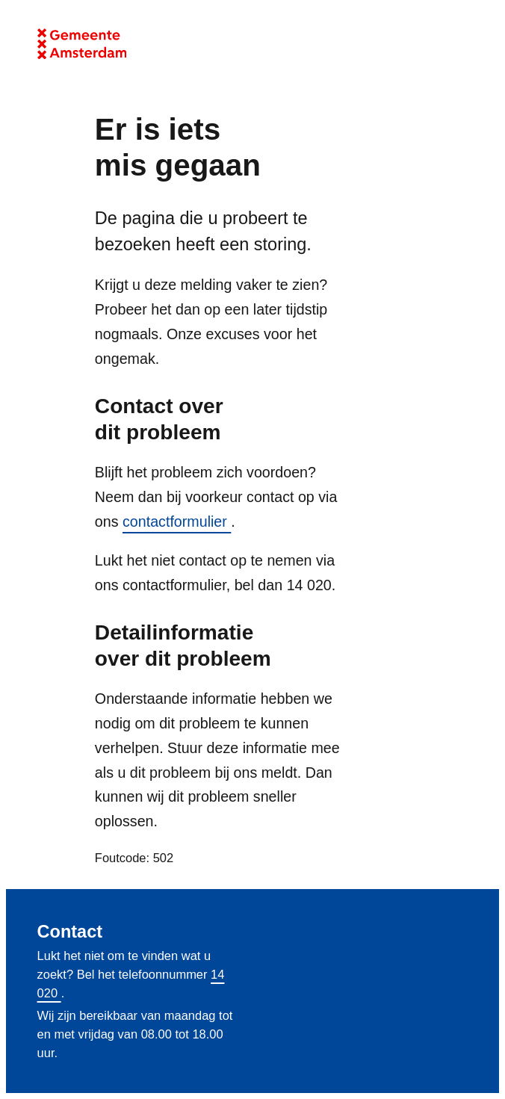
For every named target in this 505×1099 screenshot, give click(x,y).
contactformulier (177, 521)
